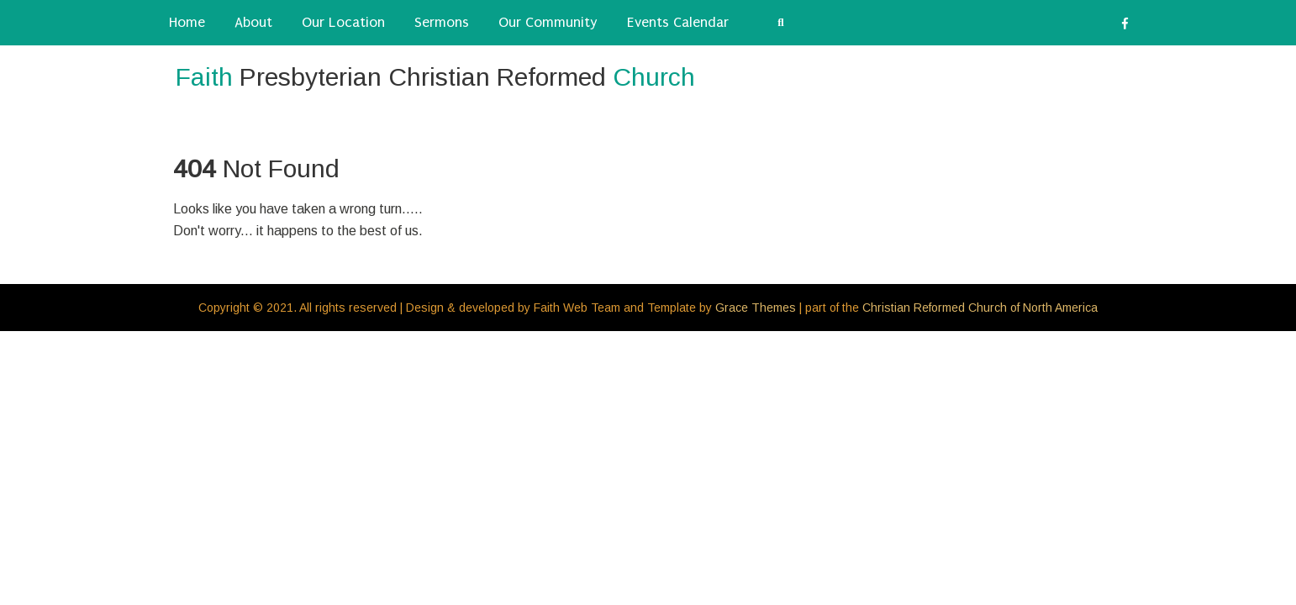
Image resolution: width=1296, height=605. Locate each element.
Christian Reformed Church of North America (980, 307)
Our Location (343, 22)
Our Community (548, 22)
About (253, 22)
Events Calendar (678, 22)
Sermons (441, 22)
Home (187, 22)
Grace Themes (755, 307)
